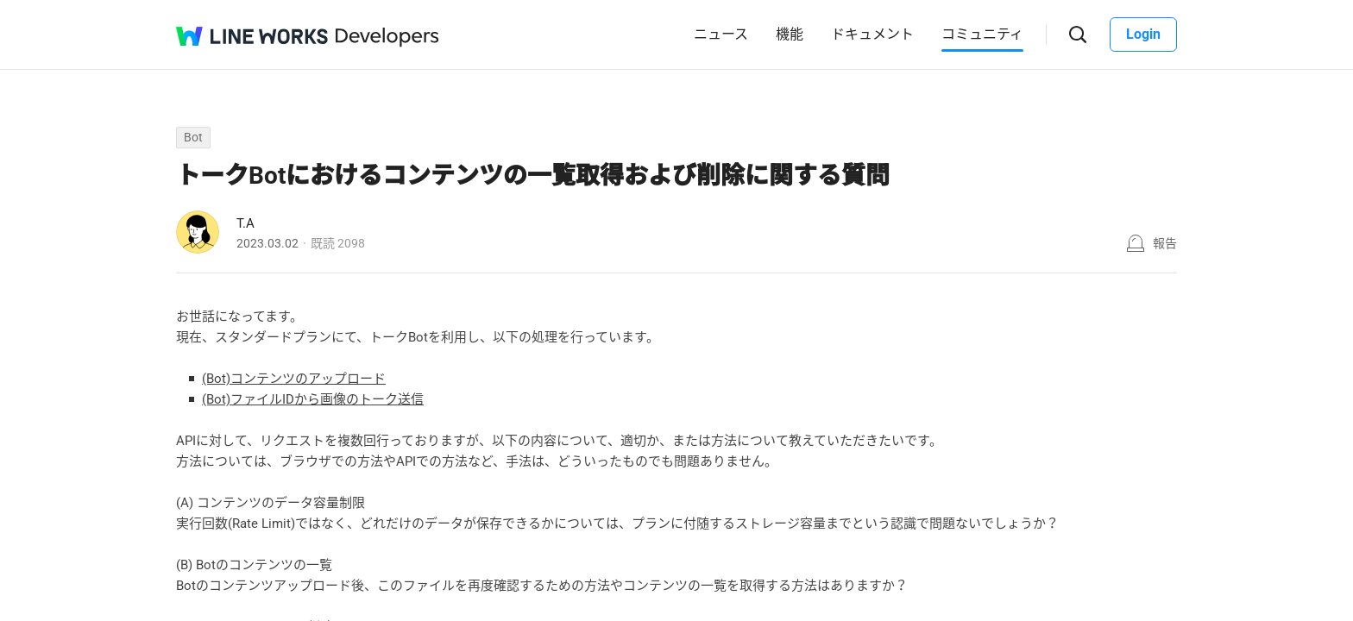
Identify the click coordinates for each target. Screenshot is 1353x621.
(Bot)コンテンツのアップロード (294, 378)
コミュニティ (982, 34)
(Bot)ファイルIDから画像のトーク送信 (313, 399)
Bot (193, 137)
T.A (245, 223)
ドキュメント (872, 34)
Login (1143, 34)
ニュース (721, 34)
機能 (789, 34)
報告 (1165, 243)
